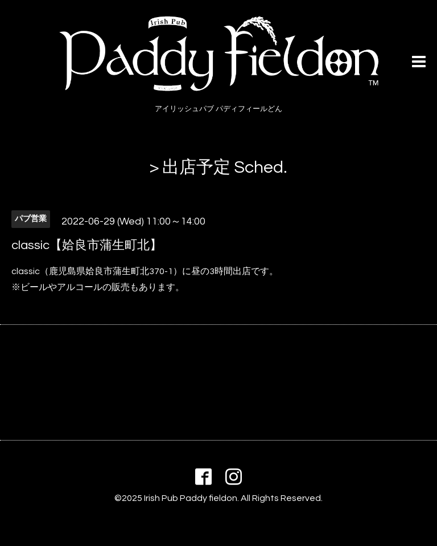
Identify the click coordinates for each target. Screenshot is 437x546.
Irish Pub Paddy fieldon (190, 498)
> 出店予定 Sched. (218, 167)
